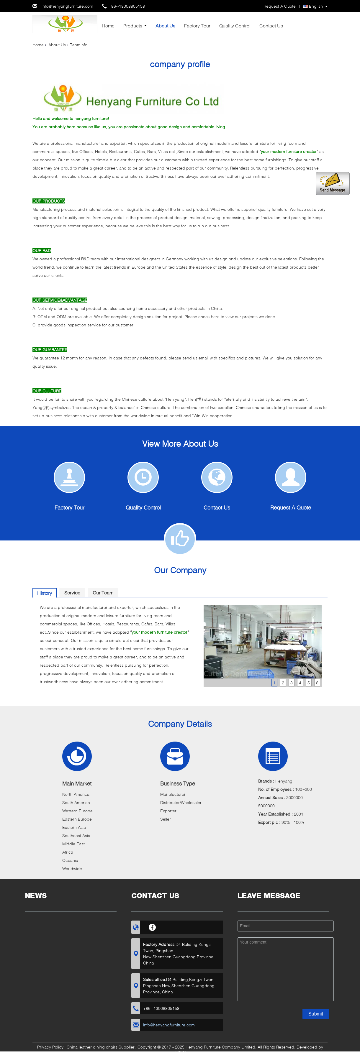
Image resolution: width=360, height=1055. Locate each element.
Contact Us (271, 25)
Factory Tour (197, 25)
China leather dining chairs (92, 1046)
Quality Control (235, 25)
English (316, 6)
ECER (180, 1052)
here (216, 316)
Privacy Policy (50, 1046)
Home (108, 25)
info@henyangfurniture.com (67, 6)
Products (132, 25)
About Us (165, 25)
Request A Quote (280, 6)
